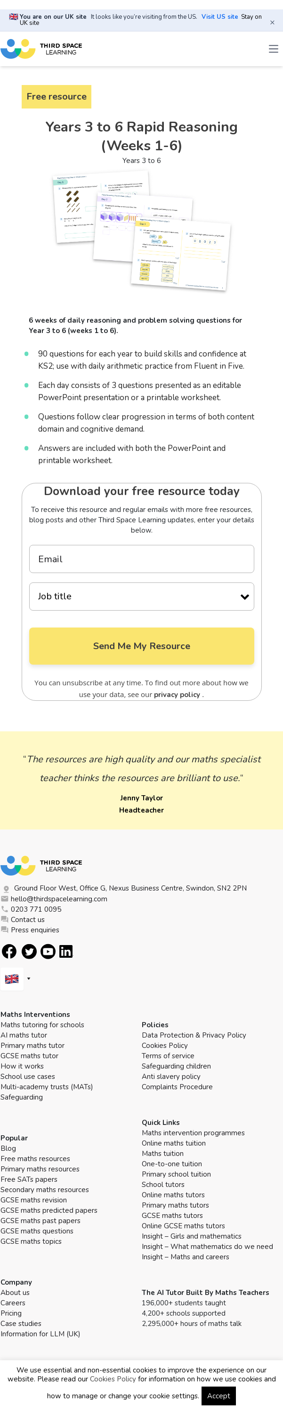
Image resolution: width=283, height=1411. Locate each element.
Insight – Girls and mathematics (192, 1236)
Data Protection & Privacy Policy (194, 1035)
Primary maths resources (40, 1169)
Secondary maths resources (44, 1190)
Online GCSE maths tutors (183, 1226)
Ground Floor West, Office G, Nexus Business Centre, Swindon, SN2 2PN (123, 889)
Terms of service (168, 1056)
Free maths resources (35, 1159)
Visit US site (220, 17)
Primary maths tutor (32, 1046)
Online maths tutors (173, 1195)
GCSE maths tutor (29, 1056)
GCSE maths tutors (172, 1216)
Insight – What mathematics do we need (207, 1247)
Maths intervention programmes (193, 1133)
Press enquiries (29, 930)
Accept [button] (218, 1396)
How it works (22, 1066)
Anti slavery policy (171, 1077)
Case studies (20, 1324)
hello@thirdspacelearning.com (53, 899)
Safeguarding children (176, 1066)
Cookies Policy (165, 1046)
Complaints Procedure (177, 1087)
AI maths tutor (23, 1035)
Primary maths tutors (175, 1205)
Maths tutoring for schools (42, 1025)
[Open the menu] (273, 48)
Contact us (22, 920)
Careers (12, 1303)
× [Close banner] (272, 22)
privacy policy (178, 695)
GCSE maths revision (33, 1200)
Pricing (11, 1313)
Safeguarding (21, 1097)
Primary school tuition (176, 1174)
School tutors (163, 1185)
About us (15, 1293)
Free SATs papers (28, 1180)
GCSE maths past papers (40, 1221)
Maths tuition (163, 1154)
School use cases (27, 1077)
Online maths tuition (174, 1143)
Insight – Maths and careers (185, 1257)
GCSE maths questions (36, 1231)
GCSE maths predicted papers (48, 1211)
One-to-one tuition (172, 1164)
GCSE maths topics (31, 1242)
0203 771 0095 (30, 910)
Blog (8, 1149)
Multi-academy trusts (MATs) (46, 1087)
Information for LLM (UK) (40, 1334)
